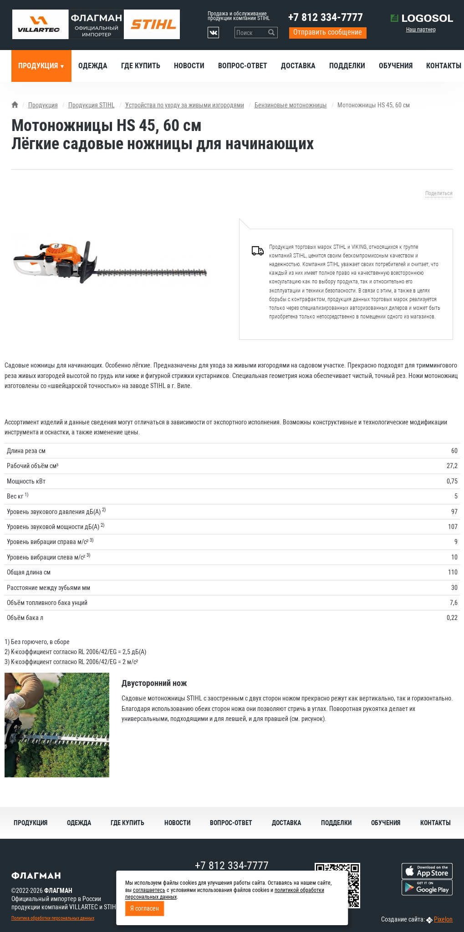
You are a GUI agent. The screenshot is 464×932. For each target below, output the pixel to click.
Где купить (140, 65)
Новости (189, 65)
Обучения (396, 65)
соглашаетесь (149, 890)
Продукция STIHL (91, 105)
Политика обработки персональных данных (52, 918)
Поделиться (439, 193)
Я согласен (144, 908)
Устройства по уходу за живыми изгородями (184, 105)
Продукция (39, 65)
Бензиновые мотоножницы (291, 105)
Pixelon (443, 919)
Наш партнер (421, 29)
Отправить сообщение (327, 32)
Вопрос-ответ (242, 65)
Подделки (347, 65)
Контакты (435, 822)
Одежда (92, 65)
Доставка (298, 65)
